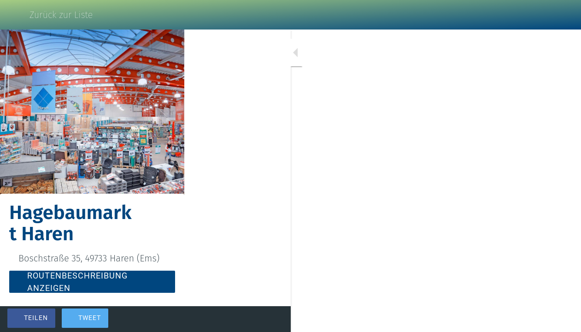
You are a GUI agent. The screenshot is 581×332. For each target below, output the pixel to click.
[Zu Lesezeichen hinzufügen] (540, 319)
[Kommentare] (563, 319)
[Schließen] (14, 14)
